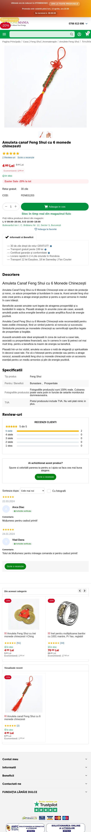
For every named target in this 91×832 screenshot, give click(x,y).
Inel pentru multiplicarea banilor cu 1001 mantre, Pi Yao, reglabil (66, 635)
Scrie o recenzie (26, 157)
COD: (5, 195)
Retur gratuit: (9, 189)
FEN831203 (27, 195)
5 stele (9, 431)
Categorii (4, 34)
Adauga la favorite (45, 229)
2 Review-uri (8, 157)
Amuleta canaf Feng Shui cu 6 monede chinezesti (22, 718)
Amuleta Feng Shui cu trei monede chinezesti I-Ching (20, 635)
